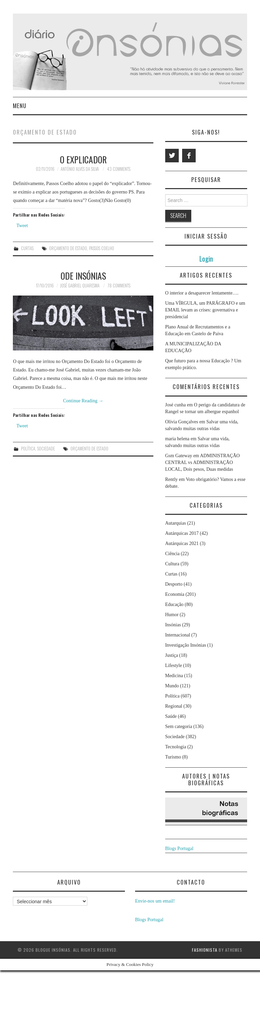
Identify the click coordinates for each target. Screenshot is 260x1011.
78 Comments (119, 285)
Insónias (173, 624)
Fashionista (204, 950)
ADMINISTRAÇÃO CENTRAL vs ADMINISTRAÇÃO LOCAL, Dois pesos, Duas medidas (202, 462)
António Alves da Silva (80, 169)
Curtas (27, 248)
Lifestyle (173, 665)
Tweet (22, 225)
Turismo (173, 757)
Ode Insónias (83, 275)
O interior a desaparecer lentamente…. (202, 293)
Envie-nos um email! (155, 901)
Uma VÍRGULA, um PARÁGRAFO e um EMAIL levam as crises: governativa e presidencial (205, 310)
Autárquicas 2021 (182, 543)
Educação (174, 604)
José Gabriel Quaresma (80, 285)
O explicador (83, 159)
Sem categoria (178, 726)
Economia (175, 594)
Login (206, 258)
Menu (19, 105)
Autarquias (175, 523)
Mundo (172, 685)
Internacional (177, 635)
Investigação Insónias (185, 645)
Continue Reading (83, 400)
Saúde (171, 716)
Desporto (173, 584)
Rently (171, 479)
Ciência (172, 553)
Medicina (174, 675)
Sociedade (46, 448)
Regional (173, 706)
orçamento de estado (68, 248)
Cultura (172, 563)
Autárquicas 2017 (182, 533)
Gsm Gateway (178, 455)
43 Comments (118, 169)
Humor (172, 614)
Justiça (171, 655)
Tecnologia (175, 746)
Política (28, 448)
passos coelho (101, 248)
